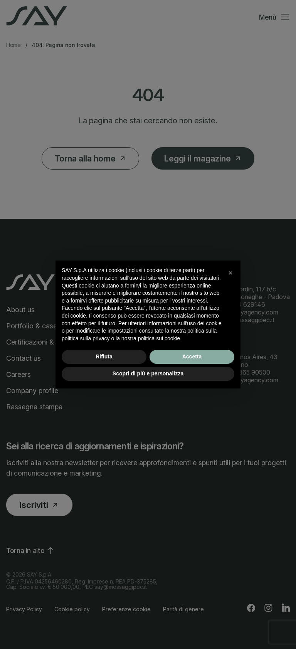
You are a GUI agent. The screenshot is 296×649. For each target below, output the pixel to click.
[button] (230, 273)
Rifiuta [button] (104, 356)
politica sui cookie (159, 338)
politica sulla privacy (86, 338)
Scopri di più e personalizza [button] (148, 373)
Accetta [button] (192, 356)
